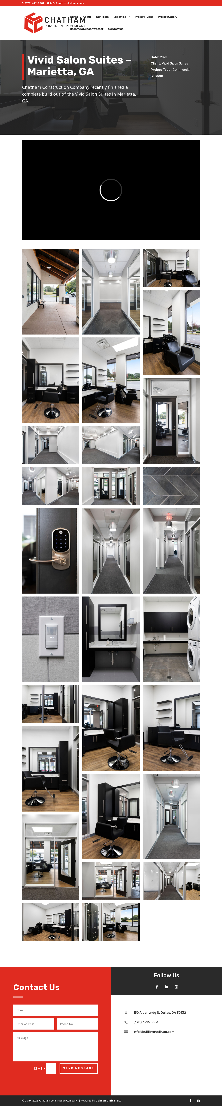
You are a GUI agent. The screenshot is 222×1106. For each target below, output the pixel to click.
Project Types (144, 17)
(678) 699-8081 (34, 3)
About (87, 17)
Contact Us (115, 29)
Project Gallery (167, 17)
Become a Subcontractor (86, 29)
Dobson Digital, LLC (108, 1100)
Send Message (78, 1068)
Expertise (119, 17)
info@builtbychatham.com (153, 1032)
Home (74, 17)
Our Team (102, 17)
